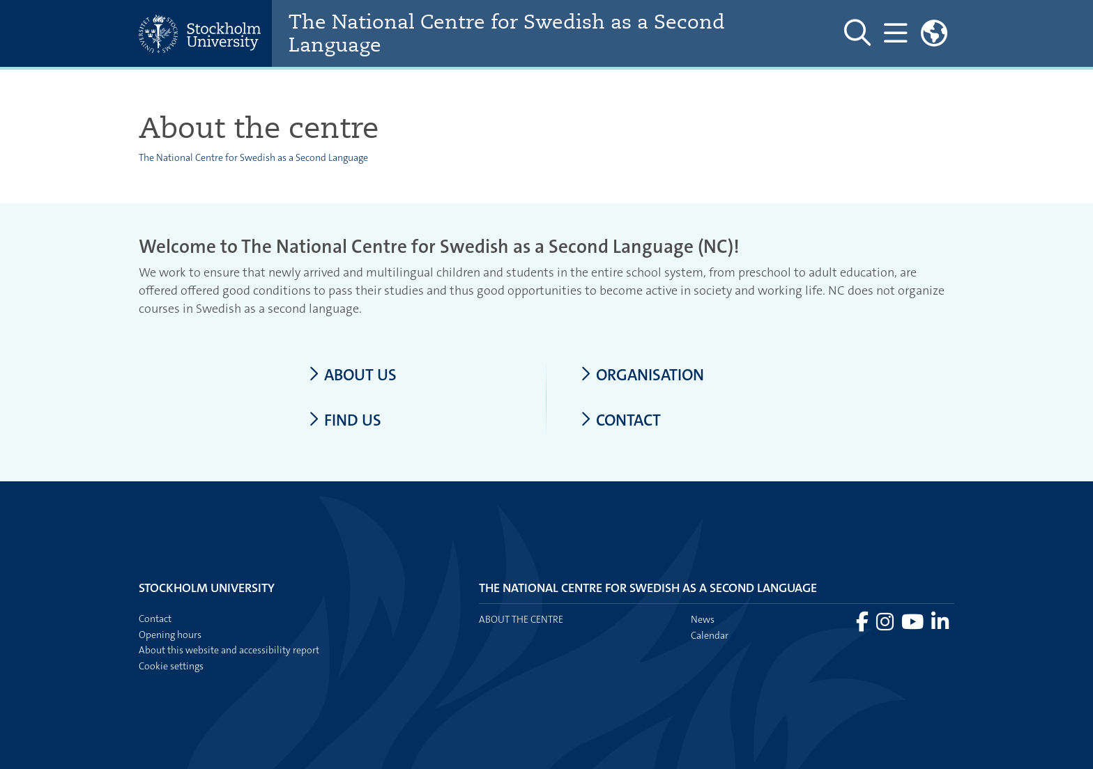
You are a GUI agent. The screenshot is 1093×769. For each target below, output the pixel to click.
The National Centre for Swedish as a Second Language (507, 33)
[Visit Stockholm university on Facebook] (863, 625)
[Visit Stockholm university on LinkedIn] (940, 625)
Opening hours (170, 634)
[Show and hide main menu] (895, 33)
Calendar (709, 635)
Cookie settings (171, 666)
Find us (344, 420)
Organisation (642, 375)
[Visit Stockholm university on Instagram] (886, 625)
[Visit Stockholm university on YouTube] (913, 625)
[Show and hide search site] (857, 33)
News (702, 619)
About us (352, 375)
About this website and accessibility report (229, 650)
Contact (620, 420)
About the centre (521, 619)
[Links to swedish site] (934, 33)
